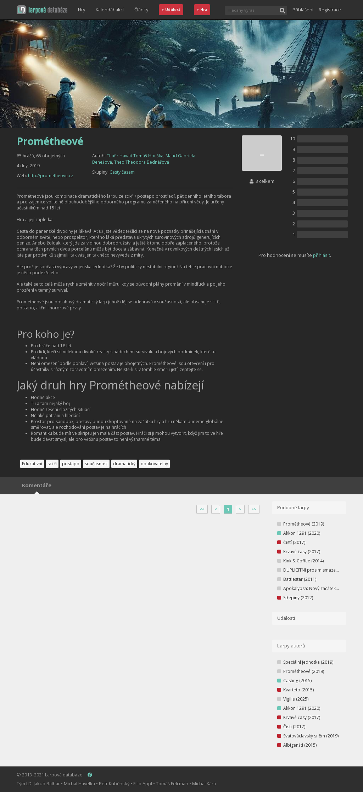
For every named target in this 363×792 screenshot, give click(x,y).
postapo (70, 464)
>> (253, 509)
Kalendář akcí (110, 9)
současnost (96, 464)
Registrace (330, 9)
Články (141, 9)
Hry (81, 9)
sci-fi (52, 464)
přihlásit (321, 255)
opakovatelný (154, 464)
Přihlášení (302, 9)
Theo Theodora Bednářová (141, 162)
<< (202, 509)
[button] (42, 9)
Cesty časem (122, 172)
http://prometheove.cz (50, 176)
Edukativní (32, 464)
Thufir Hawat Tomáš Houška (135, 156)
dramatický (124, 464)
